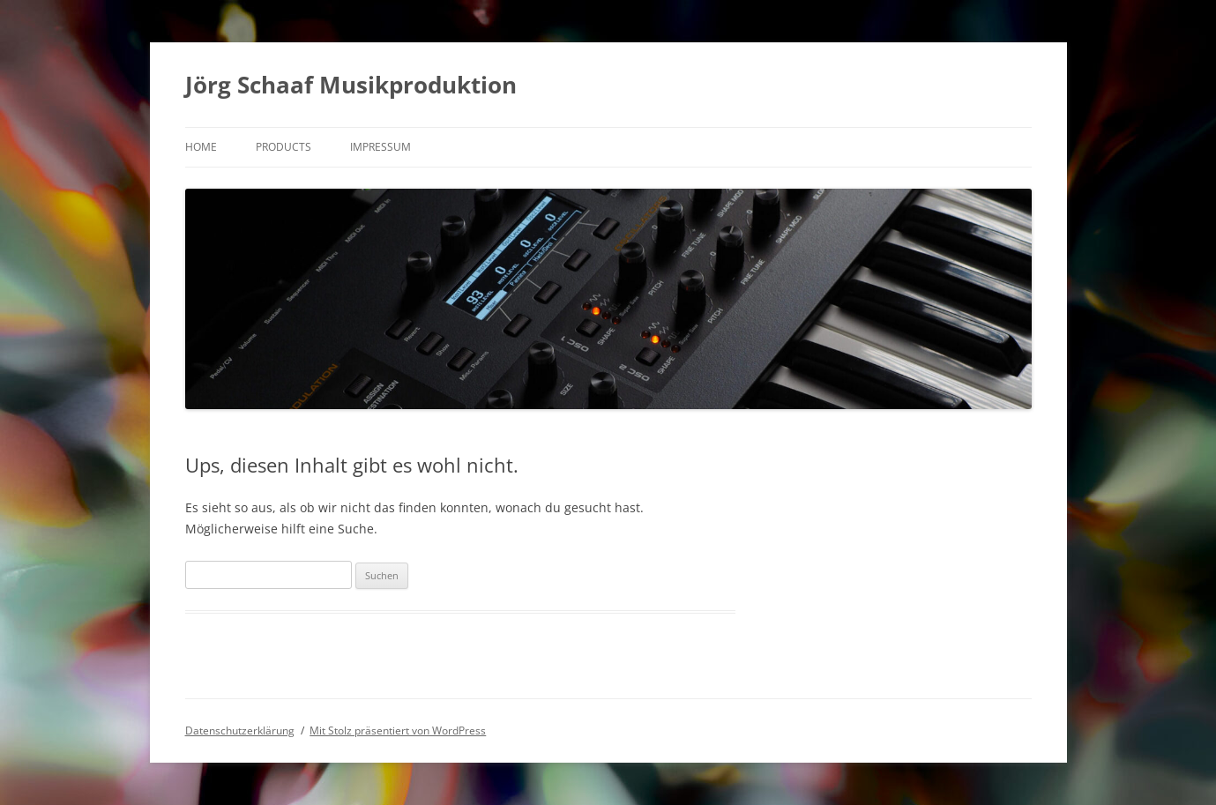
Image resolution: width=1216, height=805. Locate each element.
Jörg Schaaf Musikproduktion (351, 85)
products (283, 146)
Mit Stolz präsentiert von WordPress (398, 730)
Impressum (380, 146)
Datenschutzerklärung (240, 730)
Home (201, 146)
